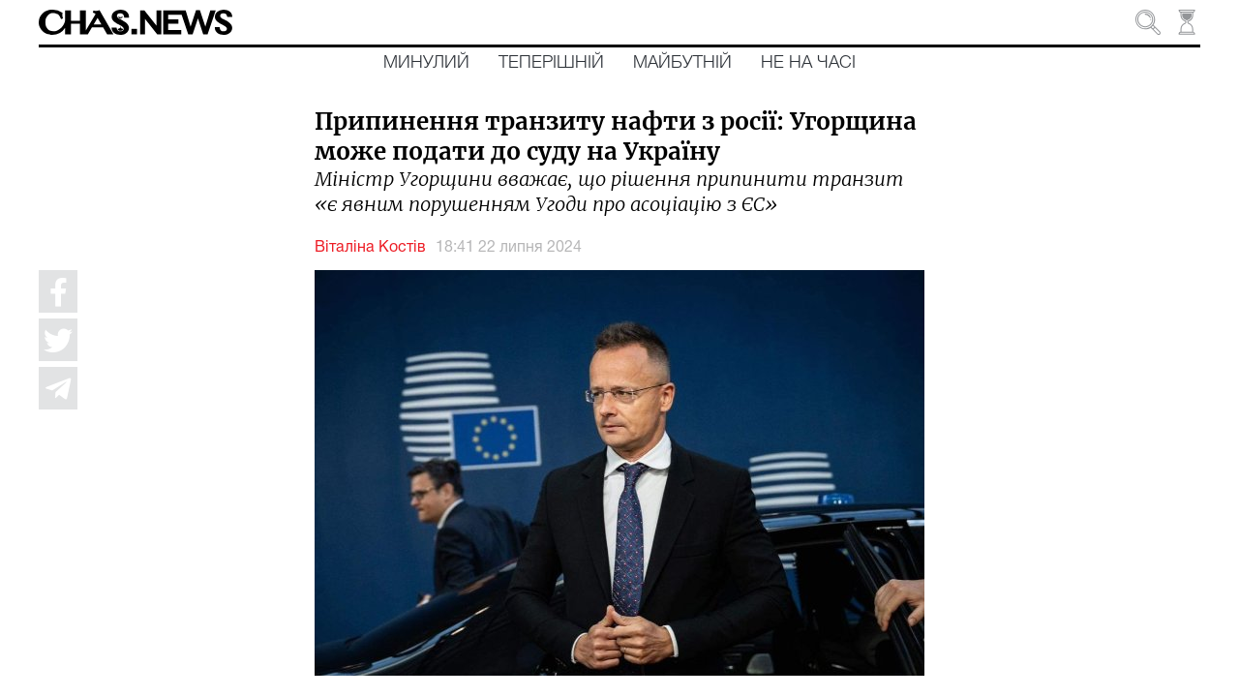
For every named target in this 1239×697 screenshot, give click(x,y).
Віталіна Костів (370, 248)
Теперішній (551, 63)
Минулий (426, 63)
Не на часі (808, 63)
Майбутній (682, 63)
